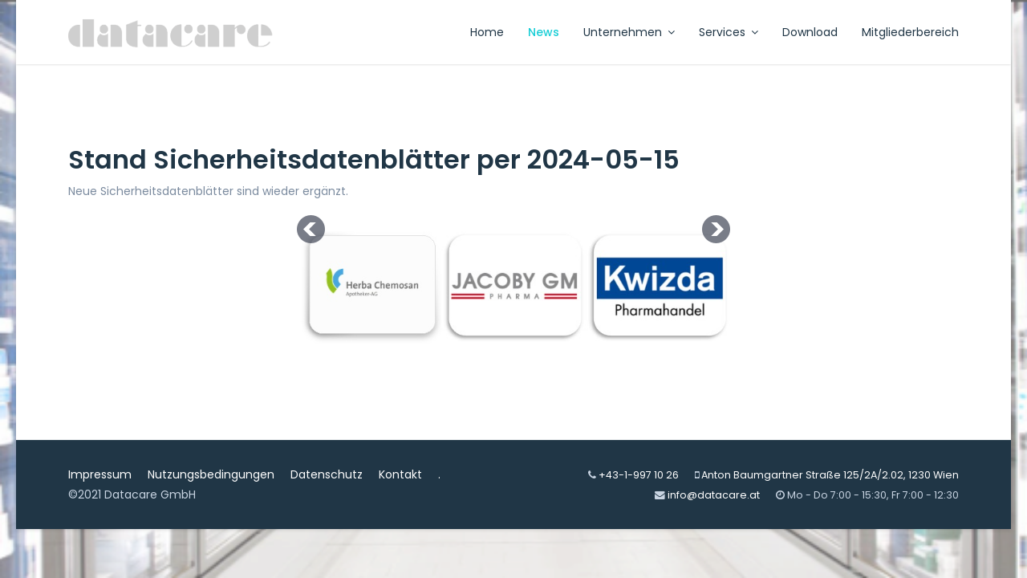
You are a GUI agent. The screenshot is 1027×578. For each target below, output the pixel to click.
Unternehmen (622, 32)
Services (722, 32)
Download (810, 32)
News (543, 32)
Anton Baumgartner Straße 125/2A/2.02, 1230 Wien (830, 475)
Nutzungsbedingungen (211, 474)
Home (487, 32)
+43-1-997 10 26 (639, 475)
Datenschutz (326, 474)
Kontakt (400, 474)
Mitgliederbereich (910, 32)
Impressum (100, 474)
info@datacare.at (714, 495)
